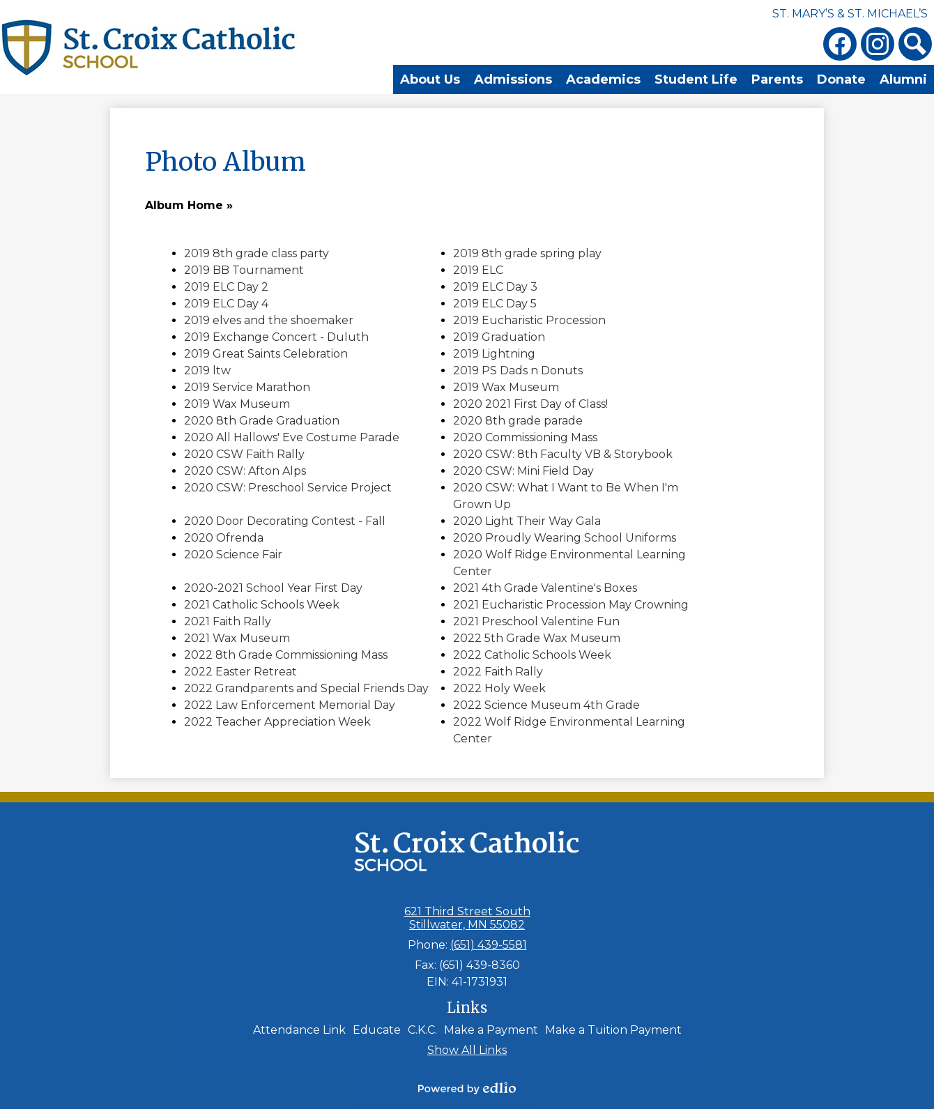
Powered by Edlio (467, 1088)
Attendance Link (299, 1030)
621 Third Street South (467, 918)
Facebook (840, 47)
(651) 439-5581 (488, 944)
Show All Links (467, 1050)
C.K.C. (422, 1030)
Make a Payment (491, 1030)
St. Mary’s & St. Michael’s (850, 13)
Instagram (877, 47)
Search (915, 47)
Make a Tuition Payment (613, 1030)
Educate (377, 1030)
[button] (348, 80)
